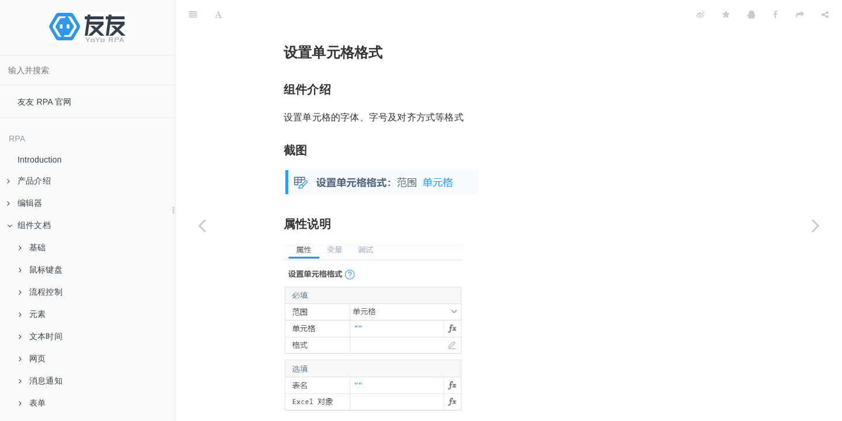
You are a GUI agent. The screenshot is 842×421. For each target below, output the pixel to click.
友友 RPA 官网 (45, 101)
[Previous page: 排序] (201, 225)
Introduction (40, 159)
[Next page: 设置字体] (815, 225)
